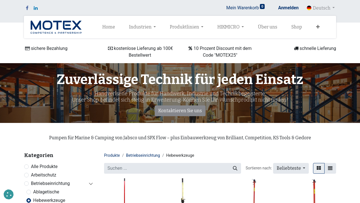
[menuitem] (108, 27)
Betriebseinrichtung (50, 183)
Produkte (112, 155)
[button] (318, 27)
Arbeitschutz (43, 175)
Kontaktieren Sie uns (180, 110)
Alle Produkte (44, 166)
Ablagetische (46, 192)
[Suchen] (235, 168)
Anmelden (288, 7)
